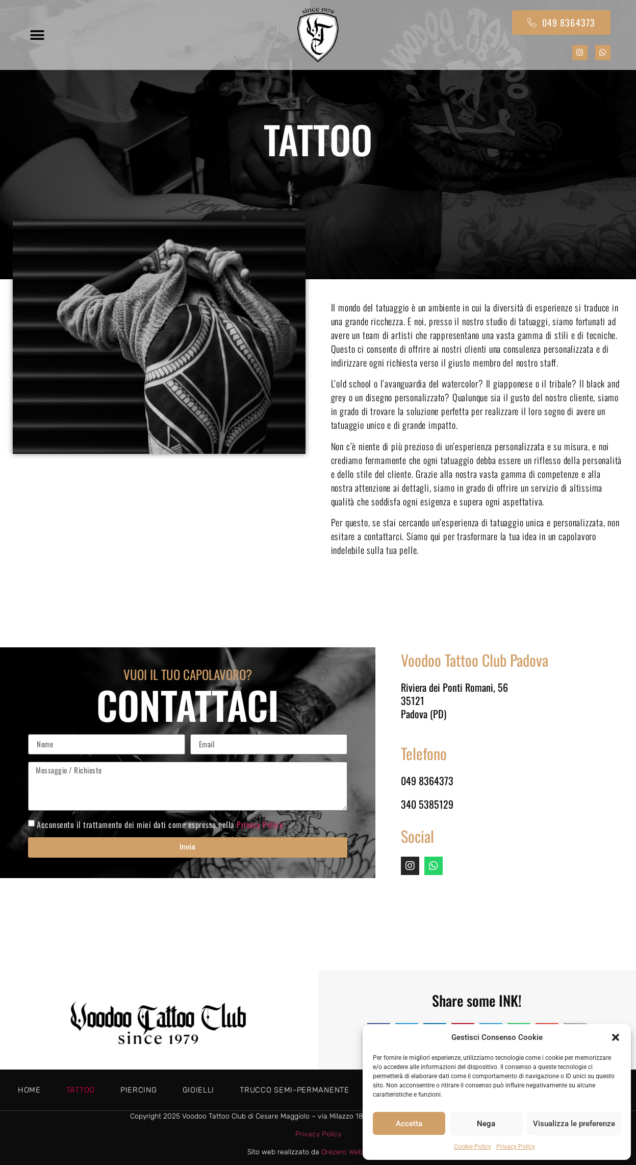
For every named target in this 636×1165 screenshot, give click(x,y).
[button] (615, 1037)
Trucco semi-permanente (294, 1090)
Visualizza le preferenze (574, 1123)
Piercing (138, 1090)
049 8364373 (427, 780)
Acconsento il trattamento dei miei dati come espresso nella (160, 824)
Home (29, 1090)
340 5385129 (427, 804)
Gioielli (199, 1090)
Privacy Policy (515, 1146)
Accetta (409, 1123)
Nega (486, 1123)
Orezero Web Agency (355, 1152)
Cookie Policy (472, 1146)
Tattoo (80, 1090)
